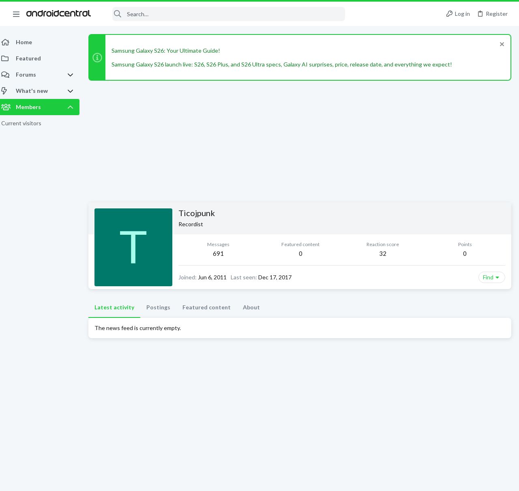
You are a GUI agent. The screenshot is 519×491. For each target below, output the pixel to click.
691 (222, 253)
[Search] (223, 14)
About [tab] (256, 307)
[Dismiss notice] (500, 45)
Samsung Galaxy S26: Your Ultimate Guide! (170, 50)
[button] (16, 14)
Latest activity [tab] (119, 307)
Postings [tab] (163, 307)
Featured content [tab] (211, 307)
